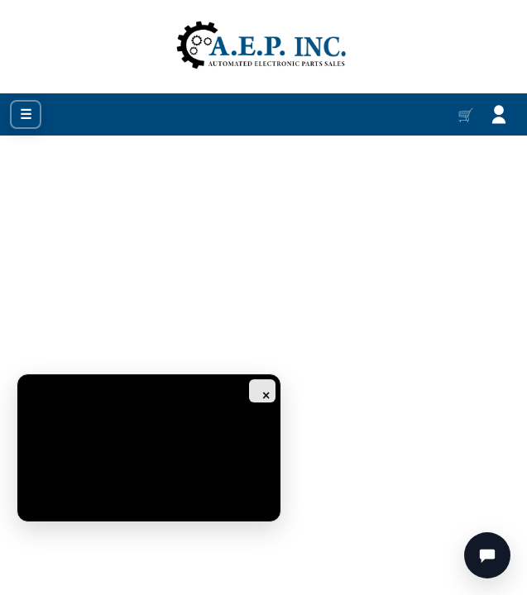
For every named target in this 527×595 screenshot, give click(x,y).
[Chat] (487, 555)
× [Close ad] (266, 395)
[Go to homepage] (263, 46)
